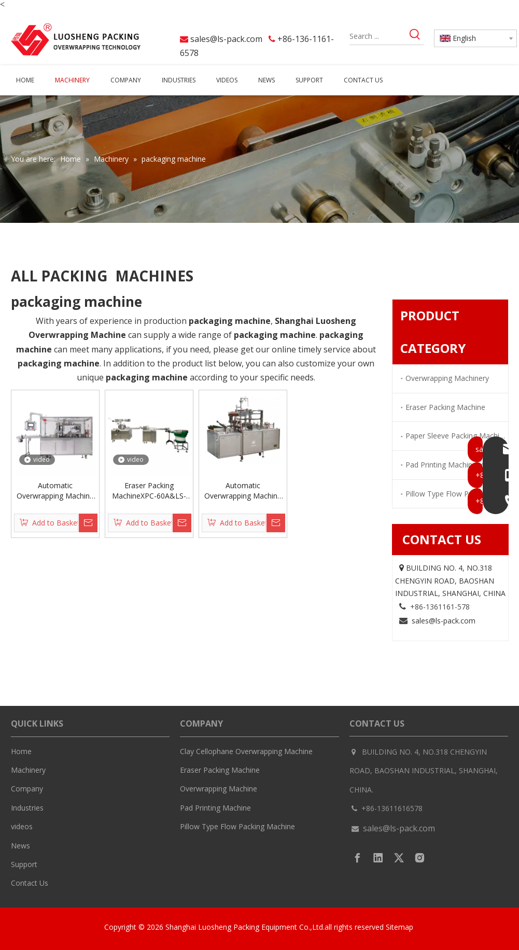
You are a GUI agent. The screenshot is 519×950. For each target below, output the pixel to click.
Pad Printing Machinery (444, 465)
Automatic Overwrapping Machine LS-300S (55, 490)
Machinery (28, 770)
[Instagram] (420, 858)
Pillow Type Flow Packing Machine (237, 826)
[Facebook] (357, 858)
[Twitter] (399, 858)
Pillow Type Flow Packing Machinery (456, 494)
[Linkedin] (378, 858)
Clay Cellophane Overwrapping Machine (246, 751)
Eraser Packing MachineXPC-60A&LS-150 (149, 490)
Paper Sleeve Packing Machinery (456, 436)
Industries (27, 808)
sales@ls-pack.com (226, 39)
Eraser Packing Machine (445, 407)
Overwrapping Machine (218, 788)
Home (21, 751)
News (20, 845)
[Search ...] (377, 36)
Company (27, 788)
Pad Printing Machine (215, 808)
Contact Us (29, 883)
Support (24, 864)
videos (22, 826)
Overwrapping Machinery (447, 378)
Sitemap (400, 927)
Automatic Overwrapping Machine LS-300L (243, 490)
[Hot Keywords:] (415, 36)
